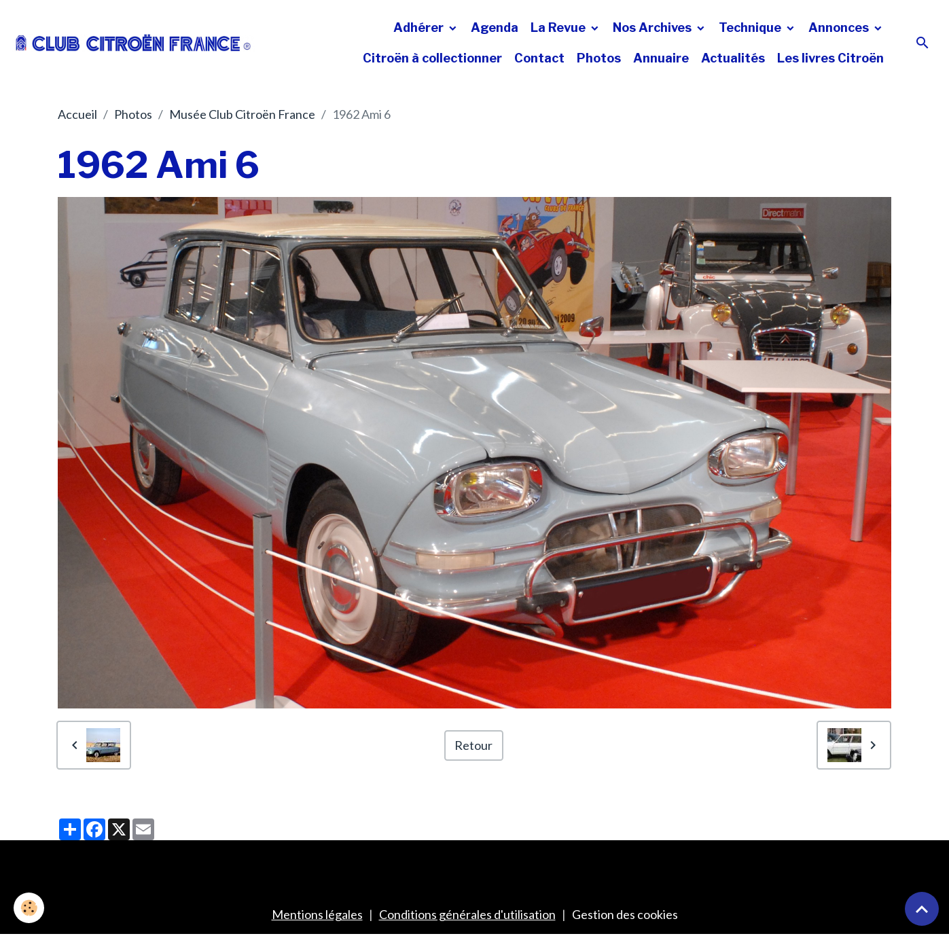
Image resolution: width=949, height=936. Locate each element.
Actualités (733, 58)
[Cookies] (29, 908)
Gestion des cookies (625, 914)
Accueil (77, 114)
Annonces (840, 27)
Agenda (494, 27)
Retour (473, 745)
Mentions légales (317, 914)
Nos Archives (653, 27)
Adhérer (419, 27)
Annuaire (661, 58)
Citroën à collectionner (432, 58)
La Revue (559, 27)
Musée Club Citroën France (242, 114)
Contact (539, 58)
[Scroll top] (922, 909)
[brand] (133, 42)
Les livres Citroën (830, 58)
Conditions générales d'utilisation (467, 914)
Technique (751, 27)
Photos (599, 58)
